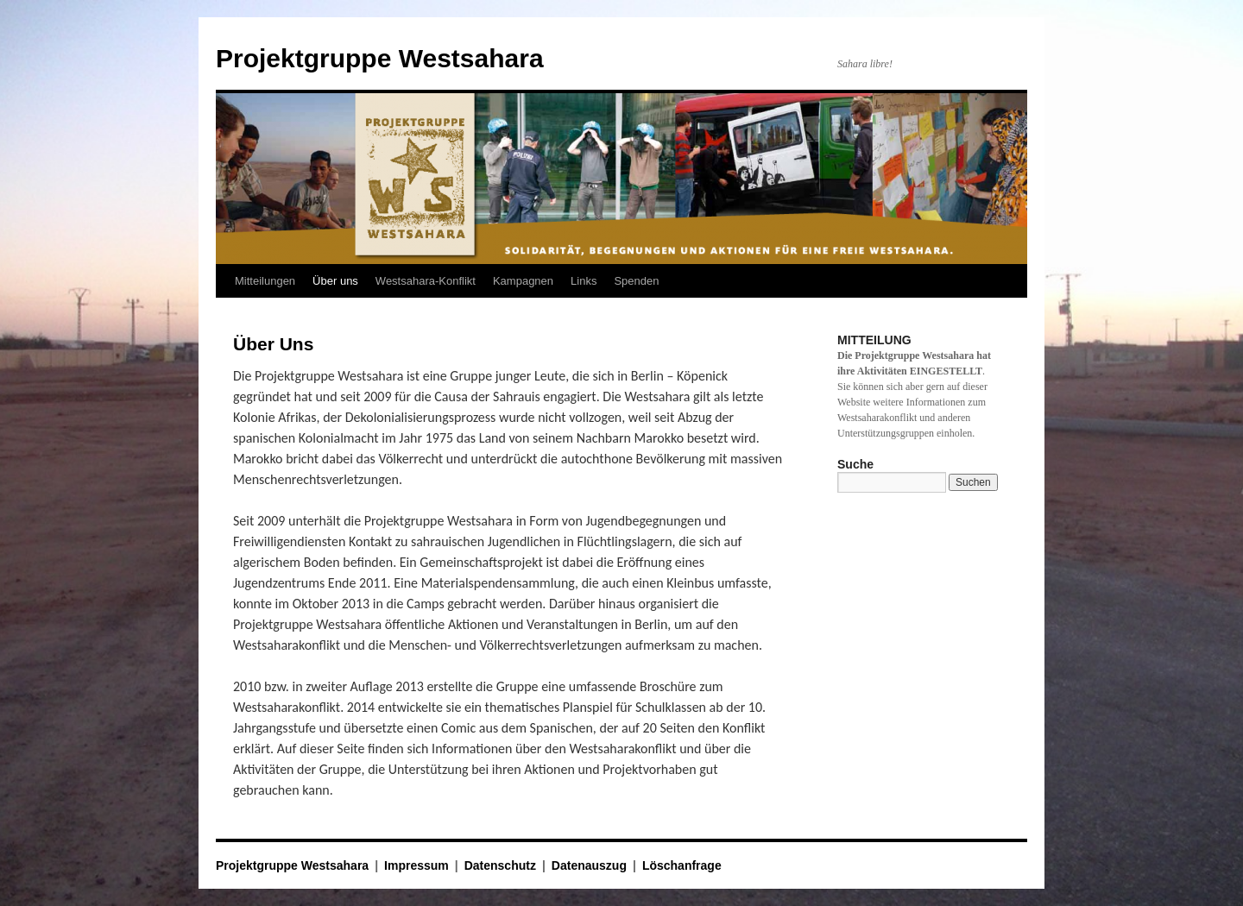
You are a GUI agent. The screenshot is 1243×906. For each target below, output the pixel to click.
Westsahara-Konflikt (425, 280)
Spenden (636, 280)
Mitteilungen (265, 280)
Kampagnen (523, 280)
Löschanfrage (682, 865)
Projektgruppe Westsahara (380, 58)
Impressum (416, 865)
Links (583, 280)
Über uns (335, 280)
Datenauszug (589, 865)
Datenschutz (500, 865)
